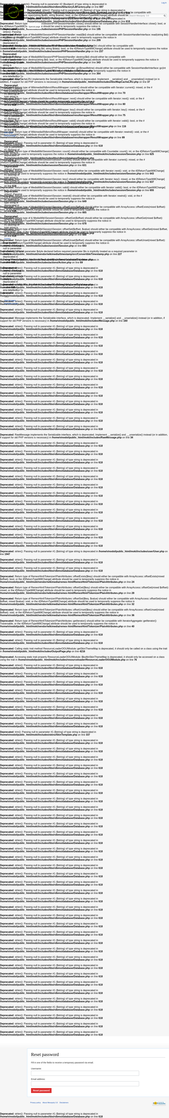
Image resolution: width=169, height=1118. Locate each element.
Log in (164, 3)
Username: (36, 1068)
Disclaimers (64, 1102)
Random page (10, 136)
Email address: (38, 1079)
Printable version (11, 303)
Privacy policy (35, 1102)
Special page (34, 26)
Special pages (10, 300)
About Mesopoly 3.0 (50, 1102)
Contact (7, 239)
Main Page (8, 133)
